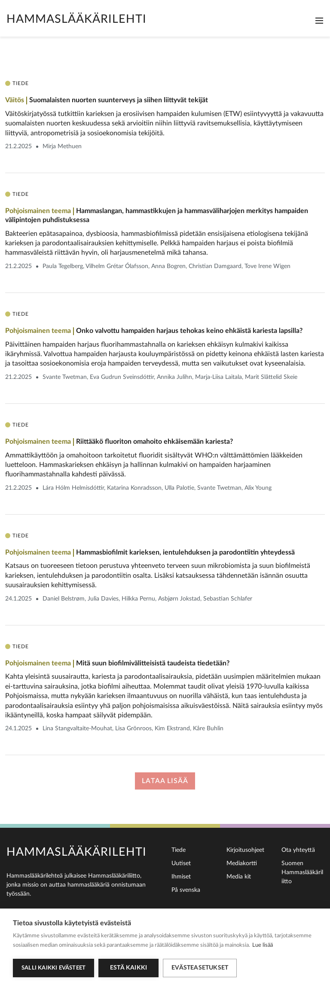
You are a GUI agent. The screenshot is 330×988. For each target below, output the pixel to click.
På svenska (185, 890)
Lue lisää (262, 945)
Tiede (178, 850)
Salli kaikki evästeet (53, 968)
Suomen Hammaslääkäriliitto (302, 872)
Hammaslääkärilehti (76, 19)
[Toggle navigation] (319, 20)
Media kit (238, 877)
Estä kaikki (128, 968)
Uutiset (181, 863)
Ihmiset (181, 877)
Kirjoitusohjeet (245, 850)
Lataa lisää (165, 781)
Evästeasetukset (199, 968)
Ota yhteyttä (298, 850)
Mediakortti (241, 863)
